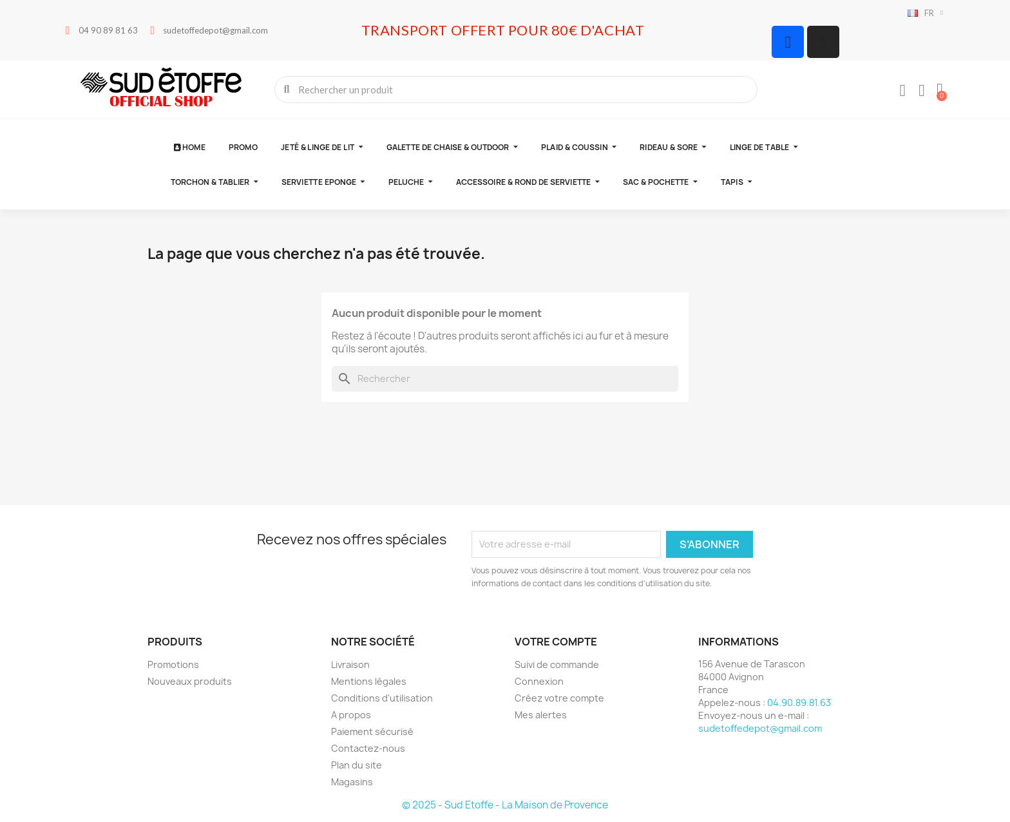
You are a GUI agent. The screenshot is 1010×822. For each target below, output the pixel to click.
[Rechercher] (505, 379)
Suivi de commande (557, 664)
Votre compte (556, 642)
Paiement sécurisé (372, 731)
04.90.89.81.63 (799, 702)
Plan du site (356, 765)
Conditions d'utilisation (382, 698)
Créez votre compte (559, 698)
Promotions (173, 664)
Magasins (352, 782)
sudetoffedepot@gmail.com (760, 728)
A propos (351, 715)
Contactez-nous (368, 748)
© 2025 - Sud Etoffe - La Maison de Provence (505, 805)
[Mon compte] (902, 90)
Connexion (539, 681)
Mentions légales (368, 681)
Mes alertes (541, 715)
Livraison (350, 664)
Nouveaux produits (190, 681)
